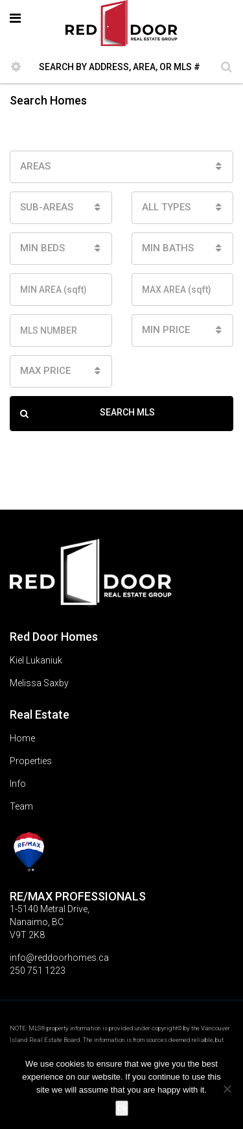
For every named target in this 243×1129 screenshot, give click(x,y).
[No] (226, 1088)
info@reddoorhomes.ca (59, 957)
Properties (31, 761)
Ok (122, 1108)
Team (21, 806)
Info (18, 783)
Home (22, 738)
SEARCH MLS (87, 413)
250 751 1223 (37, 970)
